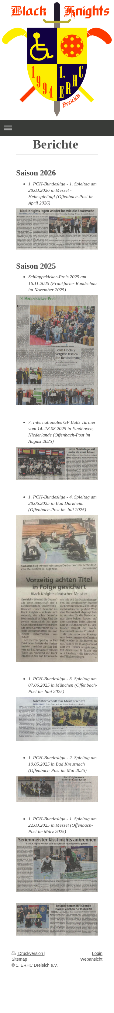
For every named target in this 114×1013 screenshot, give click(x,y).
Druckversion (28, 953)
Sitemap (19, 959)
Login (97, 953)
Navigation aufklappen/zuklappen (57, 127)
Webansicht (91, 959)
